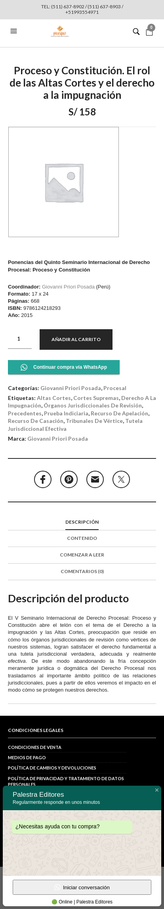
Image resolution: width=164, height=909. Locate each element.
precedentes (25, 413)
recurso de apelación (119, 413)
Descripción (82, 522)
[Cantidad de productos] (20, 339)
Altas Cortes (54, 397)
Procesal (114, 388)
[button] (14, 31)
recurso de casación (35, 420)
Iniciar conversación (82, 887)
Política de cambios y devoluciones (52, 767)
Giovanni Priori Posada (68, 287)
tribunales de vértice (94, 420)
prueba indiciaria (66, 413)
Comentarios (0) (82, 571)
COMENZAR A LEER (82, 555)
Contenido (82, 538)
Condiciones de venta (34, 747)
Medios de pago (27, 757)
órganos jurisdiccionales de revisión (93, 405)
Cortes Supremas (96, 397)
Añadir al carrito (76, 339)
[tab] (82, 522)
